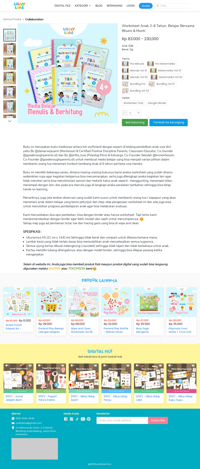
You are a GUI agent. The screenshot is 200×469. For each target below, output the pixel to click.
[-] (66, 419)
